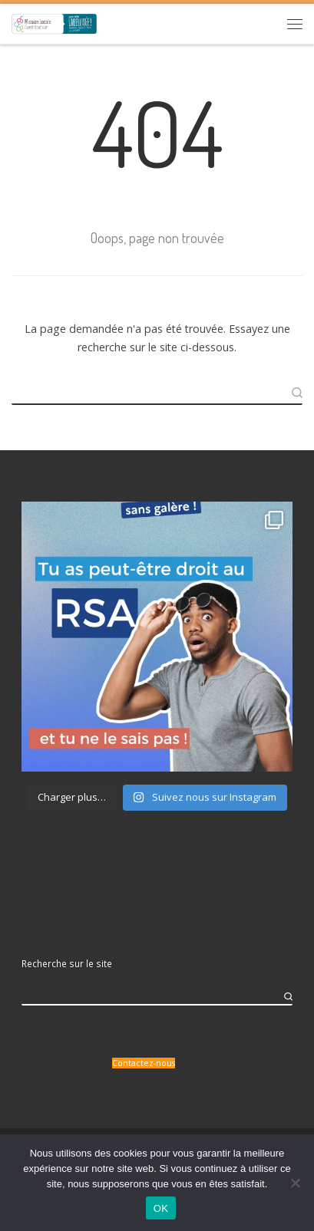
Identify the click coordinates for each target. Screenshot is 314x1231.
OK (161, 1208)
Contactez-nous (143, 1063)
